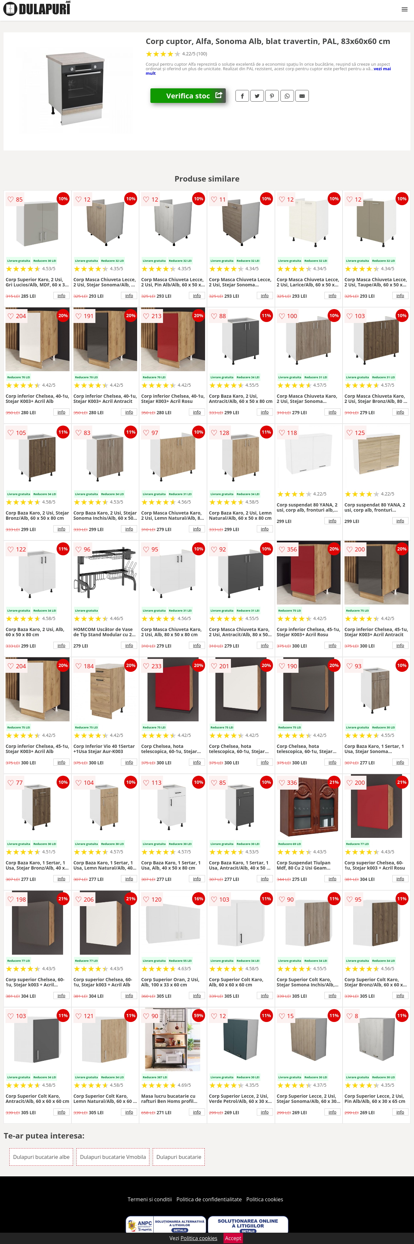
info (61, 295)
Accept (233, 1238)
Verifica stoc (196, 95)
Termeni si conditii (150, 1199)
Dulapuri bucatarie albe (41, 1157)
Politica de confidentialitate (209, 1199)
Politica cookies (264, 1199)
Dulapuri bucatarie (178, 1157)
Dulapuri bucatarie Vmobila (113, 1157)
